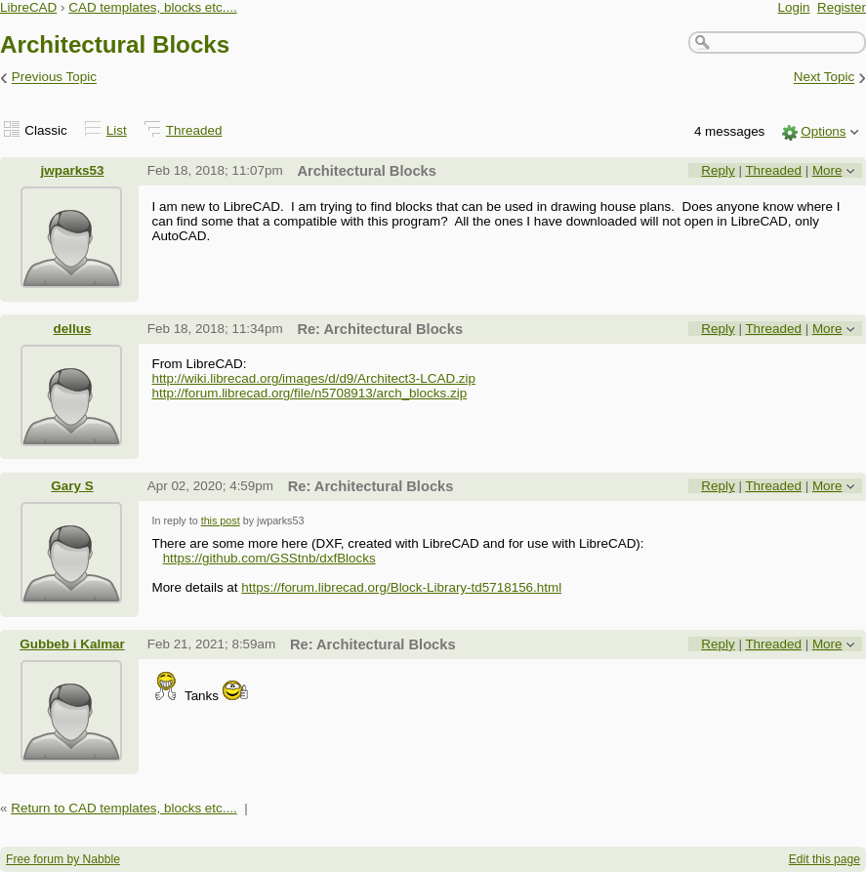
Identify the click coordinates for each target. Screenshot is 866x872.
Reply (717, 170)
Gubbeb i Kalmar (72, 644)
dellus (73, 328)
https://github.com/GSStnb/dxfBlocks (269, 558)
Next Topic (824, 77)
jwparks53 (72, 170)
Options (823, 131)
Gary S (72, 485)
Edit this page (824, 859)
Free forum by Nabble (63, 859)
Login (794, 7)
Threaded (194, 130)
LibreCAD (28, 7)
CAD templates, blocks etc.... (152, 7)
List (116, 130)
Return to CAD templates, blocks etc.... (124, 808)
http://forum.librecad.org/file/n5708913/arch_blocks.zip (309, 393)
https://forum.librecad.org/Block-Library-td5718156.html (401, 587)
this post (220, 520)
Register (841, 7)
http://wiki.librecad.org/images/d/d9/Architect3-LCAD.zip (313, 378)
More (827, 170)
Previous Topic (54, 77)
